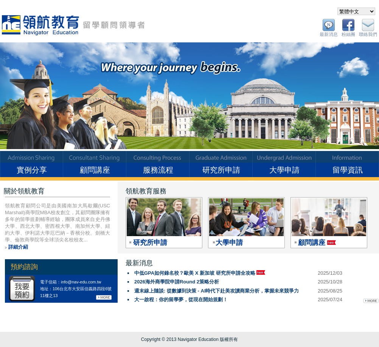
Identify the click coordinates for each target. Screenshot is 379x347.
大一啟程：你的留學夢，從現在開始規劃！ (181, 299)
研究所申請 (221, 170)
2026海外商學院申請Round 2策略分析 (176, 282)
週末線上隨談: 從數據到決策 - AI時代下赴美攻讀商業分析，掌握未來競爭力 (216, 291)
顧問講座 (95, 170)
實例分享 (32, 170)
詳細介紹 (18, 247)
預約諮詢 (24, 267)
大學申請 (284, 170)
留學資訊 (347, 170)
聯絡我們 (368, 34)
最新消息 (329, 34)
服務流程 (158, 170)
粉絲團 (348, 34)
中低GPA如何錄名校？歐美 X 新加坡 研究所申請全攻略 (199, 273)
